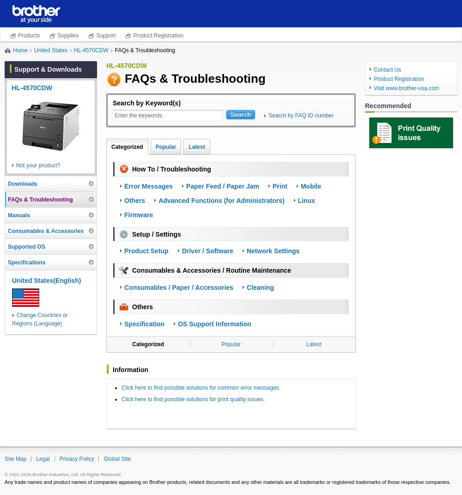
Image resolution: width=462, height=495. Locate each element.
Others (134, 200)
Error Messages (148, 186)
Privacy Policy (77, 459)
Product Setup (146, 251)
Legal (42, 459)
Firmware (138, 215)
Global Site (117, 459)
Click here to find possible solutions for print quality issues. (193, 399)
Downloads (22, 184)
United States (50, 50)
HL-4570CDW (91, 50)
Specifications (26, 262)
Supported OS (26, 247)
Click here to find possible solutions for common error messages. (201, 388)
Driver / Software (207, 251)
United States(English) (46, 280)
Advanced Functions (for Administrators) (221, 200)
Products (29, 35)
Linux (306, 200)
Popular (166, 147)
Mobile (311, 186)
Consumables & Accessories (46, 231)
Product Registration (158, 35)
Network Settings (273, 251)
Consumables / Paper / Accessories (178, 287)
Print (280, 186)
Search (241, 114)
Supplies (68, 35)
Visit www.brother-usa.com (406, 88)
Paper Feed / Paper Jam (222, 186)
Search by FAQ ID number (301, 115)
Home (20, 50)
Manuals (19, 215)
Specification (144, 324)
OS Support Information (214, 324)
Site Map (15, 459)
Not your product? (38, 165)
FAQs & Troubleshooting (40, 199)
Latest (196, 147)
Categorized (127, 147)
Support (106, 35)
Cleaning (260, 287)
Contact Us (387, 70)
